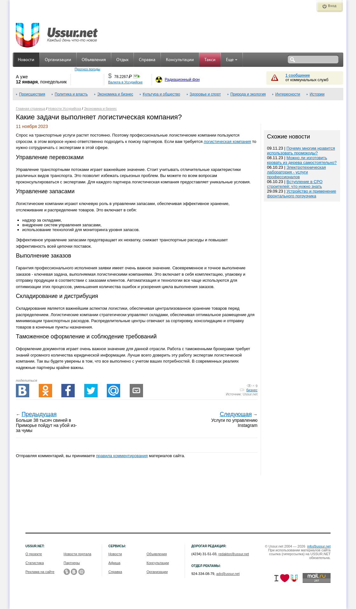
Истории (317, 94)
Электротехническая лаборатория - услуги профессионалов (296, 172)
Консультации (180, 60)
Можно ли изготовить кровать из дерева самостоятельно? (302, 160)
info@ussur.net (319, 546)
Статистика (34, 563)
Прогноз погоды (87, 69)
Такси (210, 60)
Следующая (236, 414)
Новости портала (77, 554)
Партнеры (72, 563)
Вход (332, 6)
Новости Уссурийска (64, 108)
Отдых (122, 60)
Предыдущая (39, 414)
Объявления (94, 60)
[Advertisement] (302, 339)
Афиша (114, 563)
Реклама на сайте (39, 572)
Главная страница (30, 108)
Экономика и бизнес (115, 94)
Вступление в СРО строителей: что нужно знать (295, 184)
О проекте (33, 554)
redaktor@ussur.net (233, 554)
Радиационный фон (182, 79)
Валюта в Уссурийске (125, 82)
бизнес (251, 390)
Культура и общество (161, 94)
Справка (147, 60)
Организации (58, 60)
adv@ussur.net (228, 574)
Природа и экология (248, 94)
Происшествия (32, 94)
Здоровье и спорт (205, 94)
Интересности (287, 94)
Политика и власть (71, 94)
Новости (26, 60)
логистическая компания (227, 141)
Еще (231, 60)
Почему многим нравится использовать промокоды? (301, 150)
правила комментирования (122, 455)
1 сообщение (297, 75)
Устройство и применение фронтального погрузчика (301, 193)
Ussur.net (250, 394)
